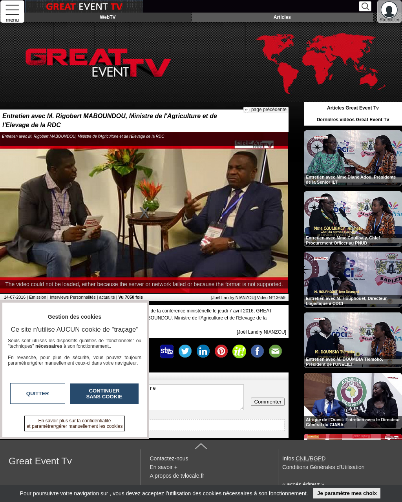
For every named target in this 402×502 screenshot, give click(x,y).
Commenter (267, 402)
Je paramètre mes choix (347, 493)
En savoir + (163, 467)
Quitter (37, 393)
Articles (282, 17)
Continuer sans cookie (104, 394)
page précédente (269, 109)
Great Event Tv (40, 461)
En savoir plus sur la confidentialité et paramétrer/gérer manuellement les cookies (75, 423)
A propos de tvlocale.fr (177, 476)
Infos (303, 458)
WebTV (107, 17)
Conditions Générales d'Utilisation (323, 467)
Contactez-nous (169, 458)
